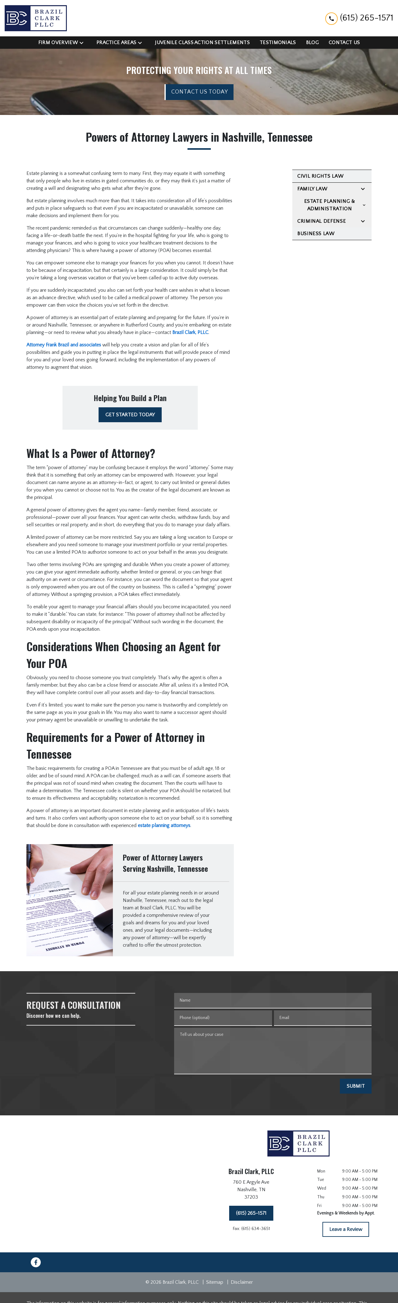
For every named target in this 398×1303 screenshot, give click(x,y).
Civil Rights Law (320, 176)
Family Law (312, 189)
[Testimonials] (277, 42)
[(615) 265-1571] (251, 1213)
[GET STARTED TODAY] (130, 414)
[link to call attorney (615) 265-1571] (359, 18)
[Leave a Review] (345, 1229)
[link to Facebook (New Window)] (36, 1262)
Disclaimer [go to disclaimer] (242, 1282)
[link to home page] (36, 18)
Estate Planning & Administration (329, 205)
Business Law (316, 233)
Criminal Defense (321, 221)
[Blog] (312, 42)
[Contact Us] (344, 42)
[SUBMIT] (356, 1086)
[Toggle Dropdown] (83, 42)
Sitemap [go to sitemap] (214, 1282)
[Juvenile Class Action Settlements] (202, 42)
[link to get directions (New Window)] (251, 1190)
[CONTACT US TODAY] (198, 92)
